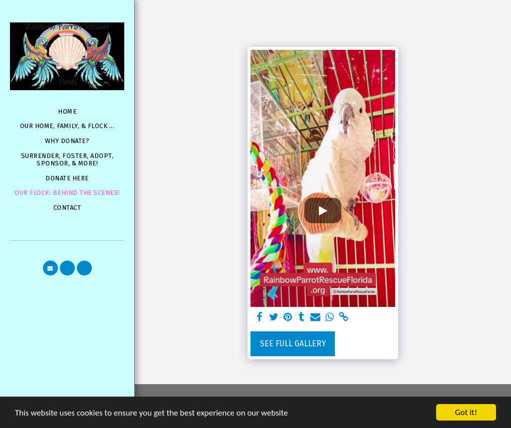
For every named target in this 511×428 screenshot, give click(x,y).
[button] (50, 268)
